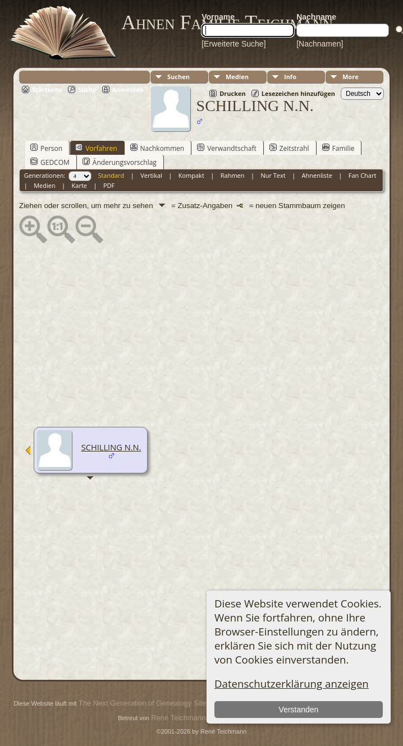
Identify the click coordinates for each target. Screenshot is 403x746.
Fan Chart (363, 175)
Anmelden (128, 89)
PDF (109, 185)
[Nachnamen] (319, 43)
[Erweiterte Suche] (233, 43)
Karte (79, 185)
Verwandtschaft (227, 148)
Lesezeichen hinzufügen (298, 93)
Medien (237, 76)
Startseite (47, 89)
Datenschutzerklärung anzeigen (291, 683)
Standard (111, 175)
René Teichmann (178, 717)
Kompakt (191, 175)
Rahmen (233, 175)
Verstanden (299, 709)
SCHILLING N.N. (111, 447)
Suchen (178, 76)
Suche (87, 89)
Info (290, 76)
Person (46, 148)
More (350, 76)
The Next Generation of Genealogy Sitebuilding (155, 703)
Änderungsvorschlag (120, 162)
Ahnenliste (317, 175)
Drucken (232, 93)
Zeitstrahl (289, 148)
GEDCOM (50, 162)
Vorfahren (96, 148)
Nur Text (272, 175)
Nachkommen (157, 148)
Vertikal (151, 175)
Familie (338, 148)
